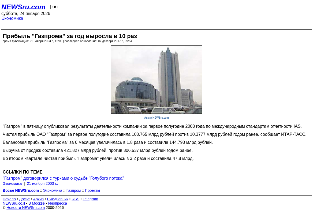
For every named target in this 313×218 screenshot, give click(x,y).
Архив (38, 199)
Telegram (90, 199)
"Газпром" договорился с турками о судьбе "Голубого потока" (63, 178)
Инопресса (57, 203)
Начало (9, 199)
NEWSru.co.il (14, 203)
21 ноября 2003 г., (42, 183)
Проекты (92, 190)
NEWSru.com (23, 7)
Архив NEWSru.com (156, 117)
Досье (24, 199)
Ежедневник (57, 199)
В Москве (36, 203)
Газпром (73, 190)
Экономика (12, 18)
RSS (75, 199)
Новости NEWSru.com (25, 207)
